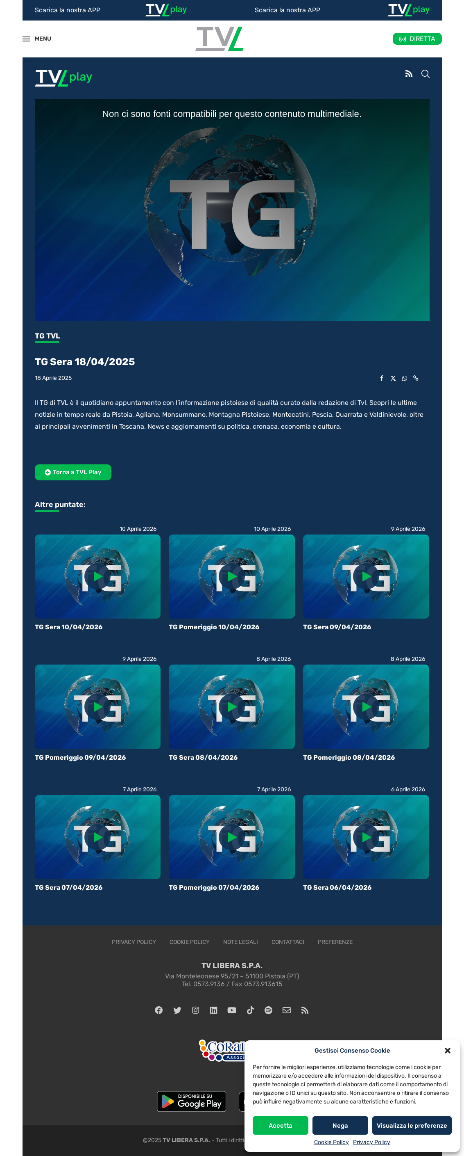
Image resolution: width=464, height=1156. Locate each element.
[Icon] (97, 576)
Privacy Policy (371, 1142)
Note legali (240, 942)
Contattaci (288, 942)
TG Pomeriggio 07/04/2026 (214, 887)
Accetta (280, 1125)
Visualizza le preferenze (412, 1125)
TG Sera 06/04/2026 (337, 887)
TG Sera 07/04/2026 (68, 887)
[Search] (425, 75)
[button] (448, 1050)
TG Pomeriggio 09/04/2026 (80, 757)
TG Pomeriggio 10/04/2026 (214, 627)
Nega (340, 1125)
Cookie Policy (331, 1142)
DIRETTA (422, 39)
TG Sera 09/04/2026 (337, 627)
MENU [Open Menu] (38, 38)
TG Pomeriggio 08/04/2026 (349, 757)
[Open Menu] (26, 39)
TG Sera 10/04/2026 (68, 627)
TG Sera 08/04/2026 (203, 757)
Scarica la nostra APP (67, 10)
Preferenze (335, 942)
